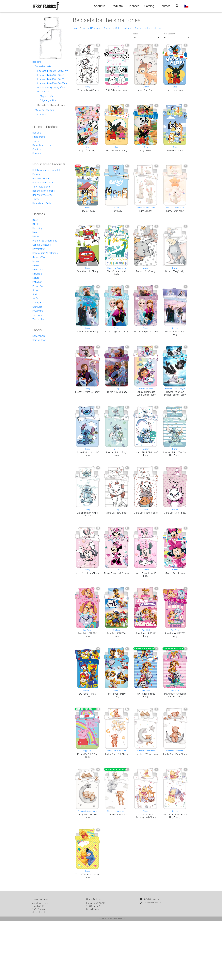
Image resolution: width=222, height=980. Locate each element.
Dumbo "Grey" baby (175, 271)
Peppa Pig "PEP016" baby (87, 755)
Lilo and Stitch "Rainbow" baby (146, 453)
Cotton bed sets (123, 28)
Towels (36, 141)
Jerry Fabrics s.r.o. (117, 918)
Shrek (35, 290)
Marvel (35, 261)
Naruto (35, 277)
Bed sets (107, 28)
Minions (36, 265)
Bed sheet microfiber (42, 194)
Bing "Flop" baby (175, 90)
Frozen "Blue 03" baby (87, 331)
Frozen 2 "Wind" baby (116, 391)
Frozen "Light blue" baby (116, 331)
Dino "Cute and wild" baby (116, 272)
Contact (165, 6)
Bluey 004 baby (175, 150)
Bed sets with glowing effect (51, 87)
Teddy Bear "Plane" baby (175, 754)
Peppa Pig (87, 751)
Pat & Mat (37, 281)
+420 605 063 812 (152, 902)
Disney (87, 87)
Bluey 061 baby (87, 210)
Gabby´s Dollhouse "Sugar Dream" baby (146, 393)
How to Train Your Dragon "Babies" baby (175, 393)
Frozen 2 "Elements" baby (175, 333)
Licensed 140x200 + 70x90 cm (52, 70)
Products (117, 6)
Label (135, 34)
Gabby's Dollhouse (145, 388)
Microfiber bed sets (44, 110)
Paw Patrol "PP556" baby (116, 634)
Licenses (133, 6)
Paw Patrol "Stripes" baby (146, 695)
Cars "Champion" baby (87, 271)
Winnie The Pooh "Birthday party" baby (145, 816)
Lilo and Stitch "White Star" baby (87, 514)
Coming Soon (39, 340)
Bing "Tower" (146, 150)
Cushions (36, 149)
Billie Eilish (37, 224)
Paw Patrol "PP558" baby (146, 634)
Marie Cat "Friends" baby (146, 512)
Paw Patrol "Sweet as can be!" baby (175, 695)
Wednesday (38, 319)
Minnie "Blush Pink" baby (87, 573)
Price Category (169, 34)
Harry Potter (38, 248)
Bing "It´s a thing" (87, 150)
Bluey (175, 147)
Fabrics (36, 174)
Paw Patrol (87, 630)
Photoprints (43, 91)
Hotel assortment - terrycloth (46, 170)
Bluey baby (116, 210)
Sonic (35, 294)
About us (99, 6)
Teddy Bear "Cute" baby (116, 754)
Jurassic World (39, 257)
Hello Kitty (37, 228)
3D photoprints (47, 96)
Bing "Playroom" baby (116, 150)
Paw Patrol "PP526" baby (87, 634)
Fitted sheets (38, 136)
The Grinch (37, 315)
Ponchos (36, 153)
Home (76, 28)
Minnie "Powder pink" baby (145, 574)
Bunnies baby (145, 210)
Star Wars (37, 306)
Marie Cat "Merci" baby (175, 512)
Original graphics (48, 100)
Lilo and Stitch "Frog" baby (116, 453)
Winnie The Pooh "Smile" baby (87, 876)
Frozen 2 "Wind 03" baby (87, 391)
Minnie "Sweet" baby (175, 573)
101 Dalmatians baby (116, 90)
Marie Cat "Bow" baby (116, 512)
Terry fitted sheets (41, 186)
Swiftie (35, 298)
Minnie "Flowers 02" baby (116, 573)
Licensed (41, 114)
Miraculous (37, 269)
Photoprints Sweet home (145, 207)
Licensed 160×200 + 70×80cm (52, 83)
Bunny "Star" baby (175, 210)
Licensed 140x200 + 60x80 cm (52, 79)
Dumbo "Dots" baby (145, 271)
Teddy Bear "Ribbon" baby (87, 816)
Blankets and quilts (41, 145)
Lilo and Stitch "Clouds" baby (87, 453)
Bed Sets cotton (40, 178)
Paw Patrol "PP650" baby (116, 695)
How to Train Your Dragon (175, 388)
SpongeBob (38, 302)
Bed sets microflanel (42, 182)
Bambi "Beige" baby (145, 90)
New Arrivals (38, 335)
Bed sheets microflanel (43, 190)
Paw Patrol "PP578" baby (175, 634)
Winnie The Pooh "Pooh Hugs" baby (175, 816)
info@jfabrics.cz (151, 899)
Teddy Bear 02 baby (117, 814)
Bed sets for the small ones (148, 28)
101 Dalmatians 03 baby (87, 90)
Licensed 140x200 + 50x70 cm (52, 75)
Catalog (149, 6)
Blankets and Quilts (41, 203)
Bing (175, 87)
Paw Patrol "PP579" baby (87, 695)
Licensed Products (91, 28)
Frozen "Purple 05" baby (146, 331)
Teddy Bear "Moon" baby (146, 754)
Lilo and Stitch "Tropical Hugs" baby (174, 453)
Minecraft (37, 273)
